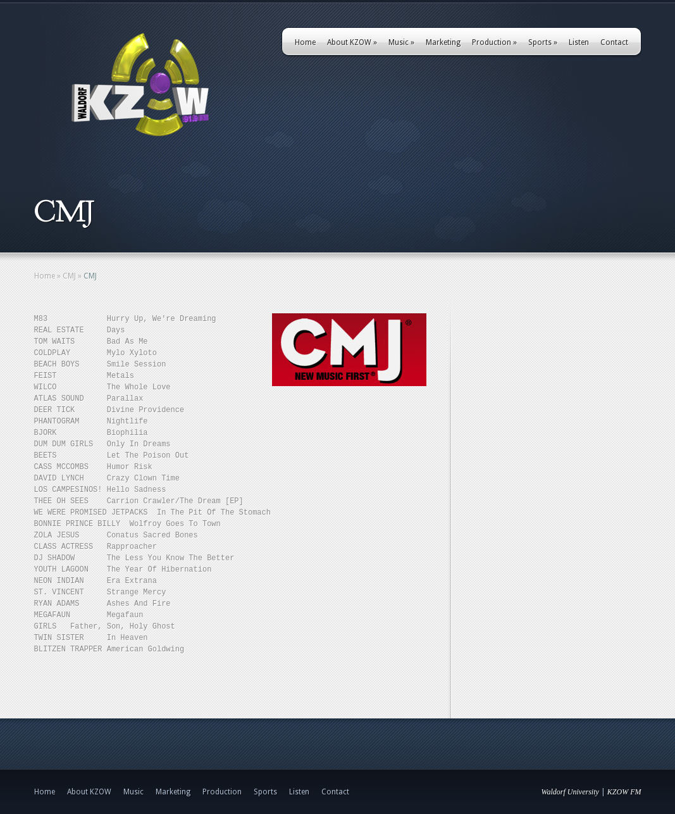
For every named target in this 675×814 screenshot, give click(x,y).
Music (401, 42)
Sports (542, 42)
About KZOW (352, 42)
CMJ (69, 276)
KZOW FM (624, 791)
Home (305, 42)
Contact (614, 42)
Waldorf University (570, 791)
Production (494, 42)
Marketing (443, 42)
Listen (579, 42)
